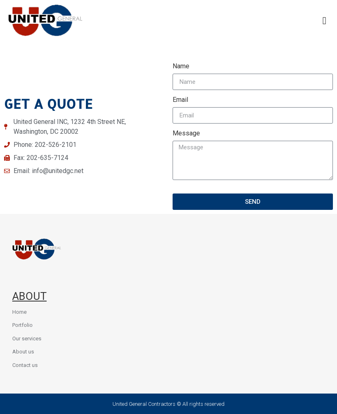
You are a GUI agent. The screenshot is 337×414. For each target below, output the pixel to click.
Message (186, 133)
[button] (324, 20)
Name (181, 66)
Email (180, 100)
